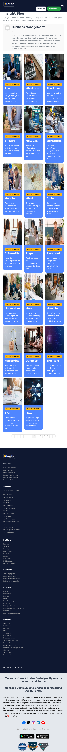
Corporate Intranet (9, 468)
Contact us (7, 626)
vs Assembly (8, 527)
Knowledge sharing (9, 576)
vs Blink (6, 503)
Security (6, 549)
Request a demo (9, 563)
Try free (41, 9)
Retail (5, 598)
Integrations (7, 551)
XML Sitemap (7, 652)
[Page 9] (30, 436)
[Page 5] (19, 436)
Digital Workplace (9, 472)
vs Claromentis (9, 508)
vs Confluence (8, 514)
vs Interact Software (11, 522)
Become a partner (9, 638)
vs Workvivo (7, 495)
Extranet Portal (8, 480)
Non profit (6, 596)
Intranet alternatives (11, 490)
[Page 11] (37, 436)
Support (6, 628)
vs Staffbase (8, 506)
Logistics (6, 603)
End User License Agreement (13, 648)
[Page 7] (24, 436)
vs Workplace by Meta (11, 530)
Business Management (28, 27)
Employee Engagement (11, 477)
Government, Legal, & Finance (13, 608)
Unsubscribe (7, 655)
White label (7, 558)
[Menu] (62, 6)
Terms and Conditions (10, 640)
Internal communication (11, 578)
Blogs (5, 631)
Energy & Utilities (9, 606)
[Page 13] (44, 436)
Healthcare (7, 593)
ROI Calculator (8, 561)
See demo (53, 8)
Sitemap (6, 650)
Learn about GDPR (9, 645)
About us (6, 623)
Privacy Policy (8, 643)
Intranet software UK (41, 729)
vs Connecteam (9, 519)
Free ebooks (7, 635)
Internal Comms (8, 470)
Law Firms (6, 591)
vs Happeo (7, 511)
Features (6, 544)
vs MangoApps (8, 532)
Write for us (7, 633)
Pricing (5, 556)
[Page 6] (22, 436)
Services (6, 546)
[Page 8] (27, 436)
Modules (6, 554)
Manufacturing (8, 601)
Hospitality (7, 611)
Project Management (10, 475)
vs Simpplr (7, 516)
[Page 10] (34, 436)
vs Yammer (7, 500)
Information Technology (11, 613)
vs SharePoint (8, 497)
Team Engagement (9, 574)
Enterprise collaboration (11, 581)
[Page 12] (41, 436)
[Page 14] (48, 436)
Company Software (24, 729)
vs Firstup (7, 524)
